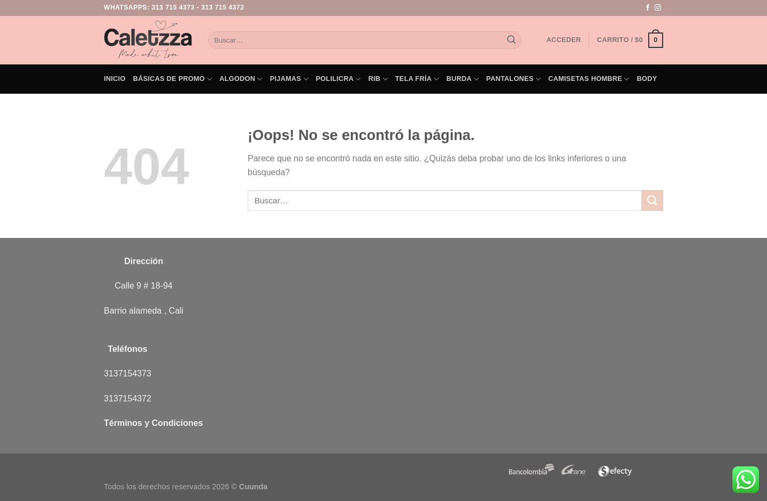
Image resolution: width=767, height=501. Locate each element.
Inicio (115, 79)
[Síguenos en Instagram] (658, 8)
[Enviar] (511, 40)
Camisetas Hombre (588, 79)
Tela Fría (417, 79)
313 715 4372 (222, 7)
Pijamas (289, 79)
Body (647, 79)
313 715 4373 (173, 7)
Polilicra (338, 79)
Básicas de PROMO (172, 79)
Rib (378, 79)
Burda (462, 79)
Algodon (241, 79)
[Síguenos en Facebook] (647, 8)
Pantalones (513, 79)
